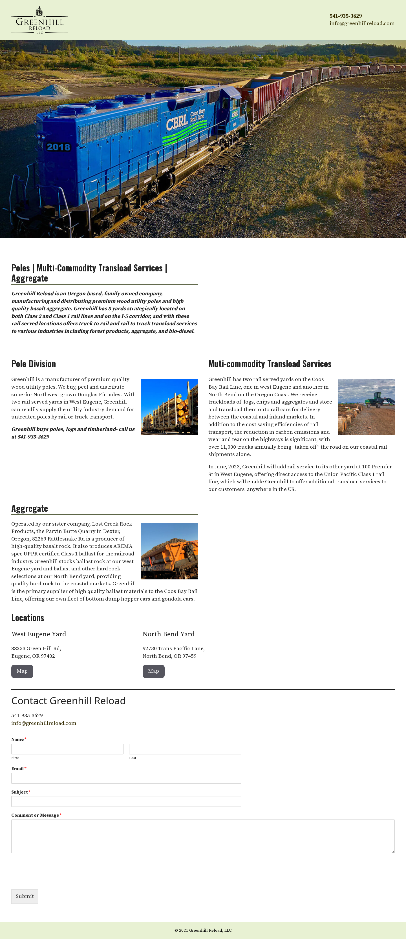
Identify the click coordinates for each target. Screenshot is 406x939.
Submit (25, 896)
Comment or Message (36, 815)
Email (18, 769)
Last (132, 758)
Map (22, 671)
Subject (20, 792)
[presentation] (54, 880)
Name (18, 739)
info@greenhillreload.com (362, 23)
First (15, 758)
